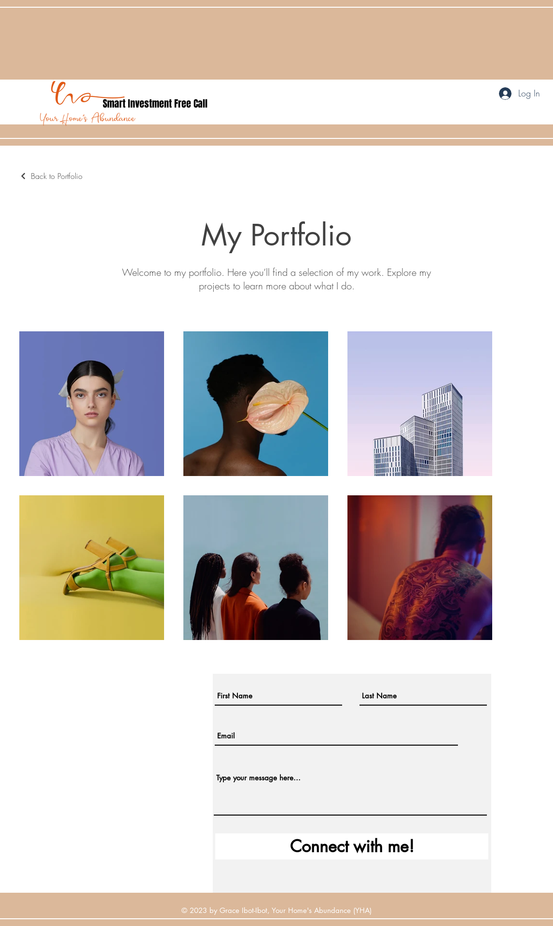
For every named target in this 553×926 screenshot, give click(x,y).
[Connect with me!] (351, 846)
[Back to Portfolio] (51, 176)
